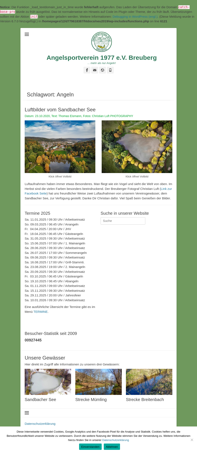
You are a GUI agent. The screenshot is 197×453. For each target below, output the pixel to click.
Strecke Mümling (91, 399)
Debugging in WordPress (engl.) (135, 16)
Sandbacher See (40, 399)
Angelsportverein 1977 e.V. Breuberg (102, 57)
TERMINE (40, 311)
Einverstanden (90, 446)
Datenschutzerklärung (40, 423)
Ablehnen (112, 446)
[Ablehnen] (192, 440)
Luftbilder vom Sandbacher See (60, 109)
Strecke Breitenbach (145, 399)
